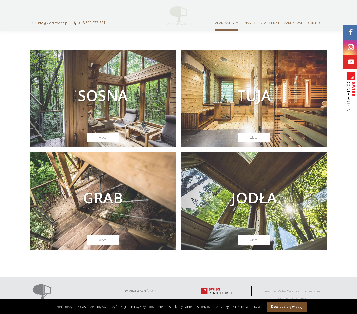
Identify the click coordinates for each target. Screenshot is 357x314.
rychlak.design (299, 298)
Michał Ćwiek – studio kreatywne (299, 291)
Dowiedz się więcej (286, 307)
